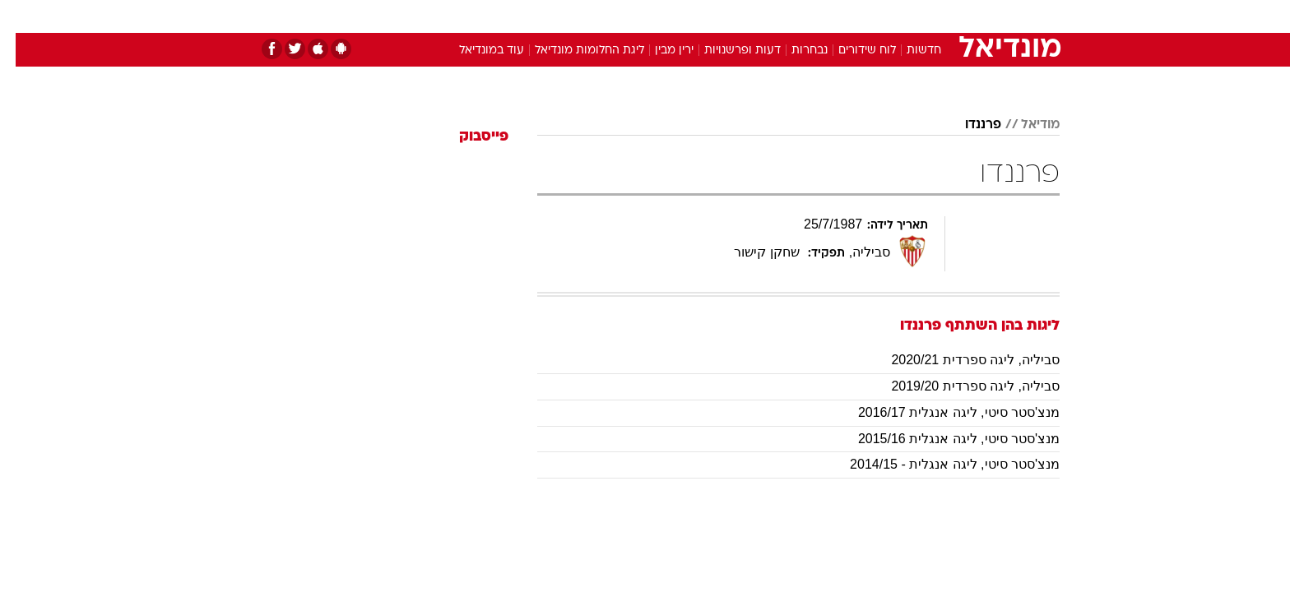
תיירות (579, 16)
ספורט (881, 16)
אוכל (686, 16)
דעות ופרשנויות (727, 50)
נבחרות (794, 50)
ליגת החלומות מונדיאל (574, 50)
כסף (729, 16)
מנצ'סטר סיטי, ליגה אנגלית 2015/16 (943, 439)
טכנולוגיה (517, 16)
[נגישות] (22, 17)
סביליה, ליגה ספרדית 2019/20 (959, 386)
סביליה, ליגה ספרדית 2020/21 (959, 360)
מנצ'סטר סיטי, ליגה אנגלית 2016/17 (943, 412)
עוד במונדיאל (475, 50)
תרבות (827, 16)
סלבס (775, 16)
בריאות (635, 16)
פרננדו (967, 125)
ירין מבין (658, 50)
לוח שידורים (851, 50)
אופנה (457, 16)
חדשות (936, 16)
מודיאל (1024, 125)
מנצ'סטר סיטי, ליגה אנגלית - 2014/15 (939, 464)
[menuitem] (926, 16)
